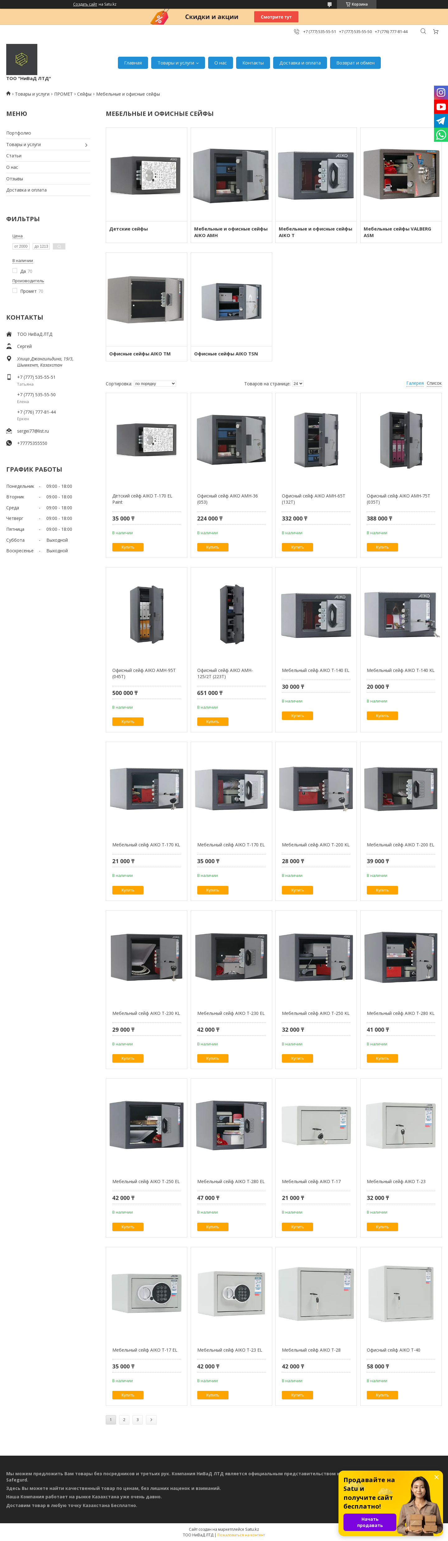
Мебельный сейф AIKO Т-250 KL (316, 1013)
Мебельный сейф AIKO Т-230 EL (231, 1013)
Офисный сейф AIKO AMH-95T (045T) (144, 673)
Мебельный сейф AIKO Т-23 (396, 1181)
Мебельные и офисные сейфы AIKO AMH (231, 232)
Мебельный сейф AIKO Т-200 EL (400, 845)
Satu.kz (252, 1529)
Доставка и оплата (300, 62)
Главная (133, 62)
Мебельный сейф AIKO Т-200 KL (316, 845)
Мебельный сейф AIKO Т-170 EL (231, 845)
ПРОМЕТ (63, 94)
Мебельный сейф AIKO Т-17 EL (144, 1350)
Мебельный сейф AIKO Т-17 (311, 1181)
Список (434, 383)
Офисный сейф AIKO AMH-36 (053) (227, 499)
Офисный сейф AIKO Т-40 (393, 1350)
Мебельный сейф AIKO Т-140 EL (315, 670)
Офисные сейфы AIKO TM (140, 353)
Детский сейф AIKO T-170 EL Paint (142, 499)
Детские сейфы (128, 229)
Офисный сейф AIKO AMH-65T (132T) (313, 499)
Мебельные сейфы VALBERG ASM (397, 232)
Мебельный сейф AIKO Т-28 (311, 1350)
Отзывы (14, 179)
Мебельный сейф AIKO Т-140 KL (401, 670)
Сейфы (84, 94)
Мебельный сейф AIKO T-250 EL (146, 1181)
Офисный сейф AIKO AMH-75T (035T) (398, 499)
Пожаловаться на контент (241, 1535)
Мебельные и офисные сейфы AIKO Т (315, 232)
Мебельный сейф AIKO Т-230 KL (146, 1013)
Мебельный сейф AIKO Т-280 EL (231, 1181)
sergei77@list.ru (33, 431)
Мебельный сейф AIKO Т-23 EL (229, 1350)
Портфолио (18, 133)
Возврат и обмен (355, 62)
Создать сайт (85, 4)
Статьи (13, 156)
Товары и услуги (175, 62)
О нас (220, 62)
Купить (128, 547)
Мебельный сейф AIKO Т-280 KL (401, 1013)
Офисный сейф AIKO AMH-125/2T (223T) (225, 673)
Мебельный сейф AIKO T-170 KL (146, 845)
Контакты (253, 62)
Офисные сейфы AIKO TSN (226, 353)
